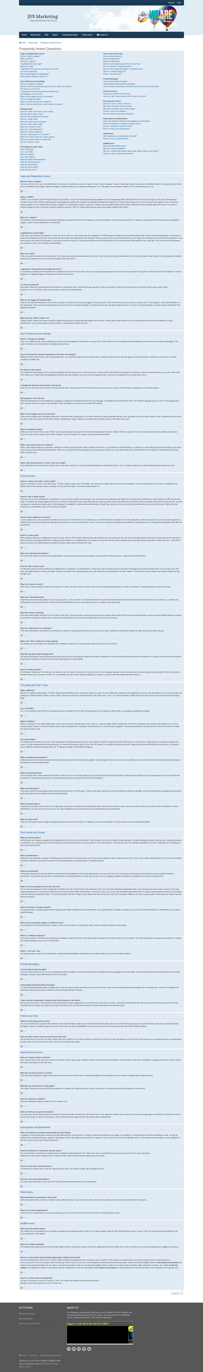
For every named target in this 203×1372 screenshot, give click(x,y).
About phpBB (25, 1234)
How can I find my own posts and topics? (118, 114)
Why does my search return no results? (118, 106)
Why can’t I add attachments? (31, 129)
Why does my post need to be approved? (35, 139)
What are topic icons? (28, 170)
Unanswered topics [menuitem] (70, 35)
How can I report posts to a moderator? (35, 134)
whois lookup (25, 1263)
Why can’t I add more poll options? (33, 122)
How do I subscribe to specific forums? (117, 126)
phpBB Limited (83, 1231)
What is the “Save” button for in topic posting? (37, 137)
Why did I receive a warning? (31, 132)
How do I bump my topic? (29, 142)
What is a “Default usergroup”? (114, 72)
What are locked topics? (29, 167)
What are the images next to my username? (36, 97)
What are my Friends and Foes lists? (117, 94)
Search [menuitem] (55, 35)
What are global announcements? (33, 160)
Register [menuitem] (171, 3)
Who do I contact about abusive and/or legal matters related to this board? (131, 151)
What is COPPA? (26, 59)
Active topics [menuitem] (87, 35)
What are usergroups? (111, 61)
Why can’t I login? (27, 66)
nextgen (56, 1364)
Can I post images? (27, 157)
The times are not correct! (30, 89)
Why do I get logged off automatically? (34, 74)
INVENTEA (46, 1364)
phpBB (89, 403)
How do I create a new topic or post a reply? (36, 112)
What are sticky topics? (29, 165)
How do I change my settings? (31, 84)
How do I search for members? (114, 111)
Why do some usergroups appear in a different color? (123, 69)
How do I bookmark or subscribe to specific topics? (122, 124)
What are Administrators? (112, 56)
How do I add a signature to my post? (34, 117)
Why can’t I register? (28, 61)
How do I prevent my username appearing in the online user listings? (46, 86)
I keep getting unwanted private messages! (119, 84)
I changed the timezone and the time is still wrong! (39, 92)
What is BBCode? (27, 149)
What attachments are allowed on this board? (120, 136)
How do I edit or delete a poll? (31, 124)
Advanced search (28, 1314)
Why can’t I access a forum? (31, 127)
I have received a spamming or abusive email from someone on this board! (131, 86)
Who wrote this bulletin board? (114, 146)
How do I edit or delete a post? (31, 114)
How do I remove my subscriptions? (116, 129)
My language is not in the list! (31, 94)
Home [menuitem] (24, 35)
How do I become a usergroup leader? (117, 66)
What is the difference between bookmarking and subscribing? (126, 121)
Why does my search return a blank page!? (119, 109)
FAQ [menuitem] (46, 35)
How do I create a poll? (29, 119)
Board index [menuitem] (35, 35)
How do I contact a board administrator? (118, 154)
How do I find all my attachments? (116, 139)
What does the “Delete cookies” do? (33, 77)
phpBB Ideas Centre (121, 1247)
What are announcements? (30, 162)
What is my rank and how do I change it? (35, 102)
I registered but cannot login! (31, 64)
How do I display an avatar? (30, 99)
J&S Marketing (42, 16)
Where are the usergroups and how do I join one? (121, 64)
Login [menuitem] (179, 3)
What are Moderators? (111, 59)
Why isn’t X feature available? (114, 149)
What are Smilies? (27, 154)
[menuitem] (102, 35)
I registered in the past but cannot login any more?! (39, 69)
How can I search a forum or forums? (117, 104)
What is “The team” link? (112, 74)
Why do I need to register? (30, 56)
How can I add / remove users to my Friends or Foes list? (124, 96)
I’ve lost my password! (28, 72)
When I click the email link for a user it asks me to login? (41, 104)
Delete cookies (27, 1319)
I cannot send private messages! (115, 81)
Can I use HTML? (27, 152)
